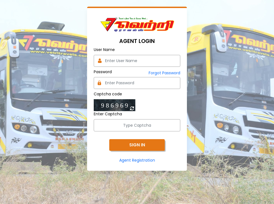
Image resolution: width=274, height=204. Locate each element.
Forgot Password (164, 73)
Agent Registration (137, 160)
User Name (104, 49)
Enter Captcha (108, 114)
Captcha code (108, 94)
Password (103, 72)
